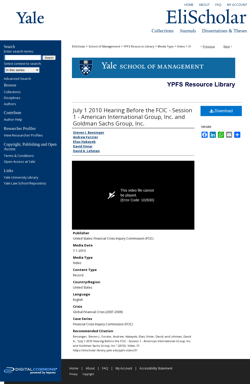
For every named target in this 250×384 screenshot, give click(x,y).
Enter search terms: (19, 51)
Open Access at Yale (19, 162)
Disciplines (12, 98)
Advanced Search (17, 78)
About (90, 368)
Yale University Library (21, 178)
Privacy (73, 374)
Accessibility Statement (156, 368)
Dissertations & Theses (224, 30)
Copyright (88, 374)
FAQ (105, 368)
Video (181, 46)
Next (226, 46)
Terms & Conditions (19, 156)
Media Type (166, 46)
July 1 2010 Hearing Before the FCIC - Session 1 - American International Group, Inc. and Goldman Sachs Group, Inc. (132, 116)
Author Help (13, 120)
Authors (10, 104)
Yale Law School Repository (25, 183)
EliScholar (78, 46)
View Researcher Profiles (23, 135)
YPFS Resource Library (138, 46)
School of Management (104, 46)
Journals (188, 30)
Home (73, 368)
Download (221, 111)
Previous (209, 46)
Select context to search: (23, 63)
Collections (163, 30)
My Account (124, 368)
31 (189, 46)
